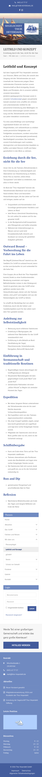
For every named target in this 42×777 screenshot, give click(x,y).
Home (7, 519)
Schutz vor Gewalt (13, 564)
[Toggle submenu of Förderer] (21, 569)
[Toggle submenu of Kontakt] (21, 579)
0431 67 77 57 (22, 2)
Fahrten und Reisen (21, 534)
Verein (21, 559)
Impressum (15, 771)
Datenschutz (26, 771)
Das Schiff (21, 529)
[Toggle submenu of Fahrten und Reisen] (21, 534)
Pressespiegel (11, 544)
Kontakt (21, 579)
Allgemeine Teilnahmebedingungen (22, 773)
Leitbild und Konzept (14, 549)
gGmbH (9, 554)
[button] (37, 29)
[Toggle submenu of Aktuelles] (21, 524)
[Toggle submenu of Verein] (21, 559)
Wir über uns (21, 539)
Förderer (21, 569)
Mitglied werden (21, 645)
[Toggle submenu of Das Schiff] (21, 529)
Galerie (7, 574)
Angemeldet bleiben (15, 607)
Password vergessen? (14, 615)
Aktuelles (21, 524)
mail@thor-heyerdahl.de (22, 6)
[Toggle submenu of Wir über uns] (21, 539)
